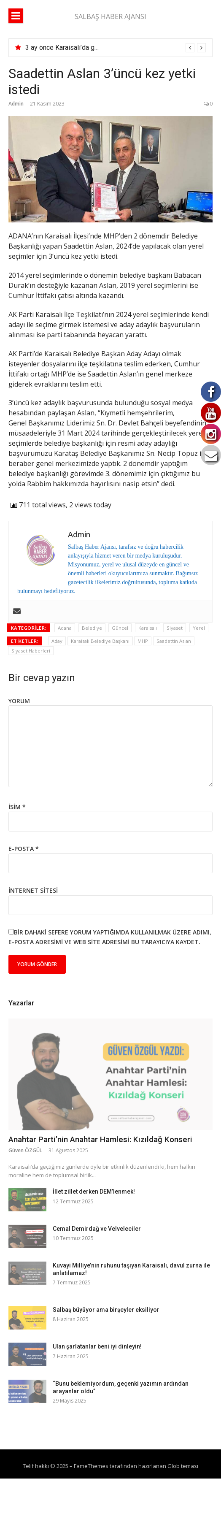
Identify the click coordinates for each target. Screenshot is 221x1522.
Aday (56, 641)
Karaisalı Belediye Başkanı (100, 641)
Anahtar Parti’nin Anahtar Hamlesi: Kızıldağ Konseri (100, 1139)
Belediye (92, 628)
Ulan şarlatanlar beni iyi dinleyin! (97, 1346)
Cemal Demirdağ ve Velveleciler (97, 1228)
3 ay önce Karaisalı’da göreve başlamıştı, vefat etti (98, 47)
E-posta (23, 849)
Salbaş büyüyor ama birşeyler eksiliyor (106, 1309)
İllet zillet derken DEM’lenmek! (94, 1191)
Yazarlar (21, 1003)
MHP (142, 641)
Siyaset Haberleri (30, 650)
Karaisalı (147, 628)
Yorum (19, 701)
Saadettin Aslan (173, 641)
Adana (65, 628)
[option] (115, 47)
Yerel (199, 628)
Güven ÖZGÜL (25, 1150)
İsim (17, 807)
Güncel (120, 628)
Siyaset (175, 628)
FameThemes (91, 1466)
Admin (16, 103)
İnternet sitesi (33, 890)
